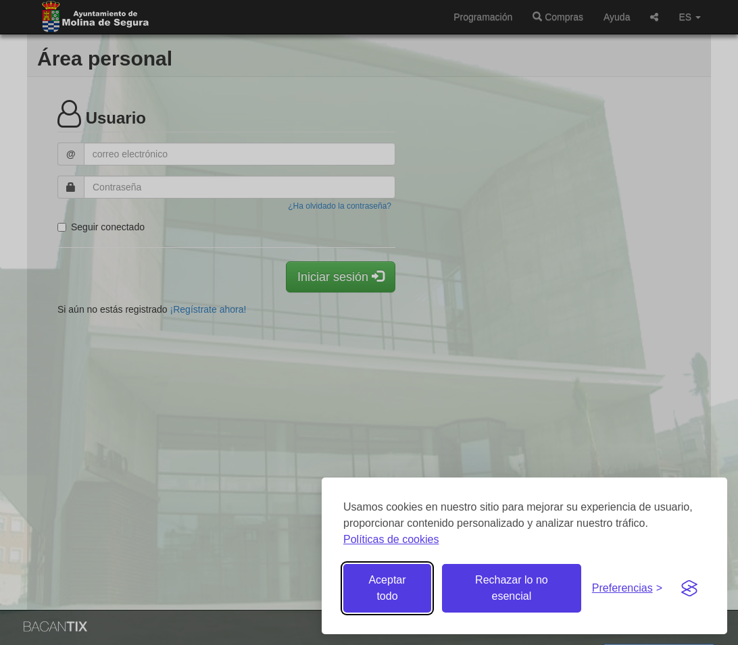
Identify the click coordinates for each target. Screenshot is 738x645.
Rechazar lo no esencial (511, 588)
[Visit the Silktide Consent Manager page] (689, 588)
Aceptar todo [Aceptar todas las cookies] (386, 588)
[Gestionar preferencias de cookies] (627, 589)
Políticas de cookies (391, 539)
